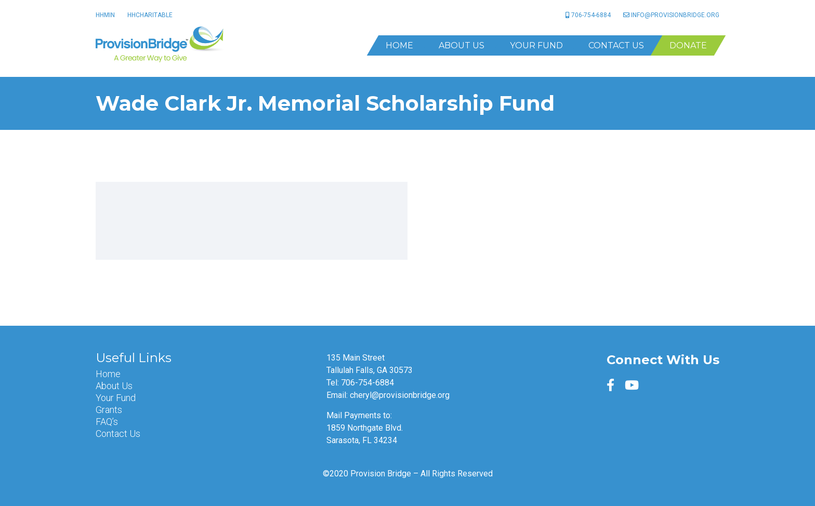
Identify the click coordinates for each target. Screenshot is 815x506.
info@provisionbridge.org (671, 15)
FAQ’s (107, 422)
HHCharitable (150, 15)
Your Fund (536, 45)
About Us (461, 45)
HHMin (105, 15)
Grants (109, 410)
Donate (688, 45)
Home (399, 45)
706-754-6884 (588, 15)
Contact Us (616, 45)
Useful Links (134, 358)
